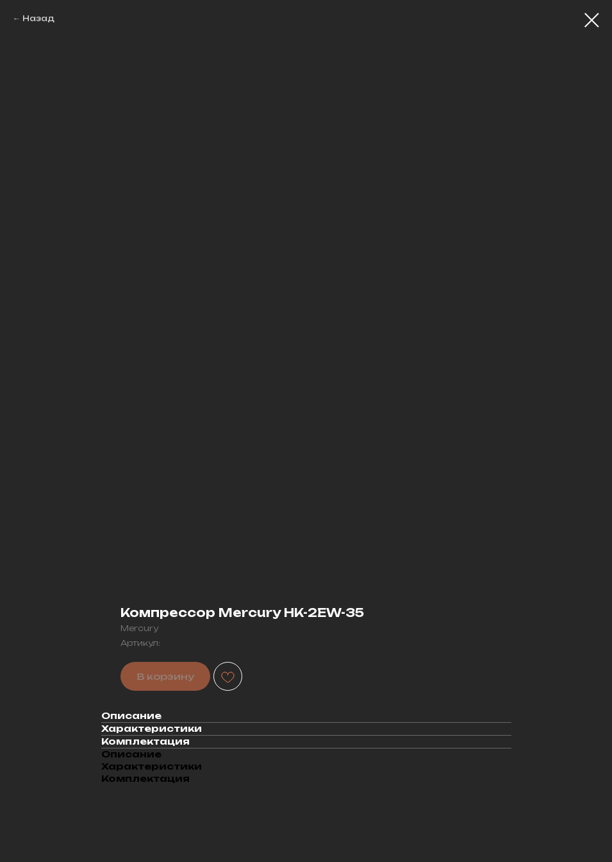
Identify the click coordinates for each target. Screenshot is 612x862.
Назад (38, 18)
